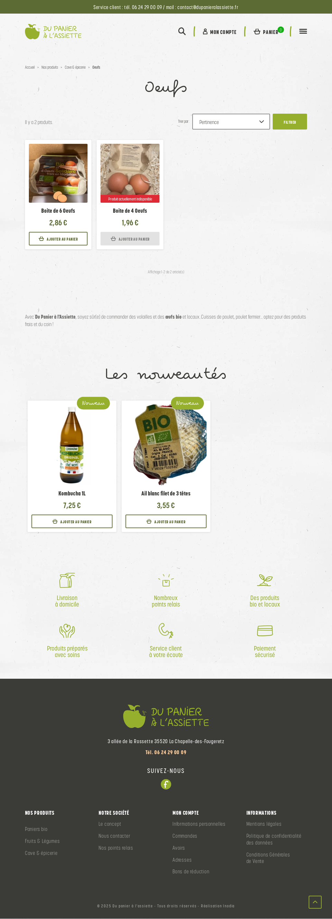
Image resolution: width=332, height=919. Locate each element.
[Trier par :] (231, 122)
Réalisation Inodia (218, 906)
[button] (182, 32)
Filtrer (290, 122)
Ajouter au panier (58, 239)
